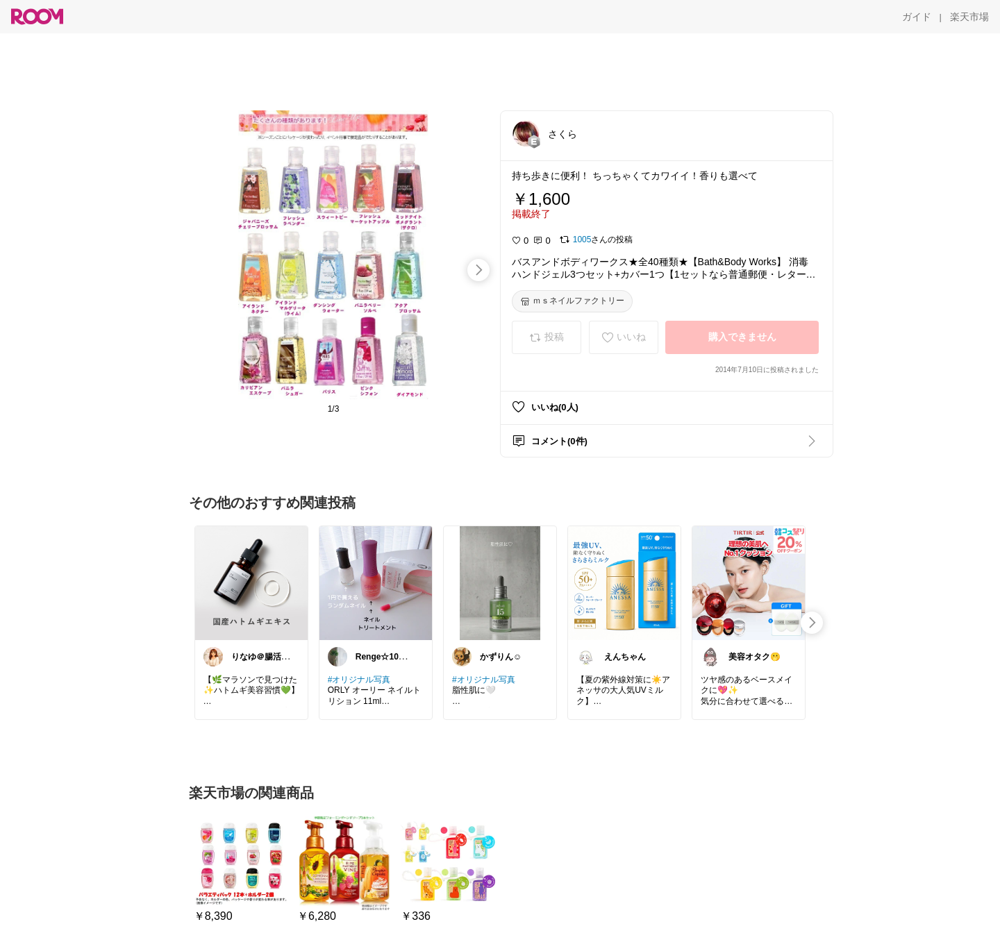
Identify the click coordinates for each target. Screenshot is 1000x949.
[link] (251, 582)
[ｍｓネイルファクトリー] (572, 301)
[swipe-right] (478, 270)
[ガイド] (916, 16)
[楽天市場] (969, 16)
